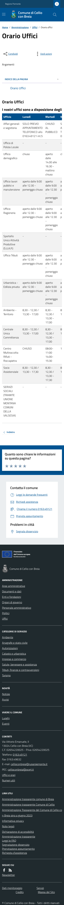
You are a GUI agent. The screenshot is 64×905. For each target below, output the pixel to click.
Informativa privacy (13, 821)
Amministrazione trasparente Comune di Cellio (28, 804)
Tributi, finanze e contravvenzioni (20, 670)
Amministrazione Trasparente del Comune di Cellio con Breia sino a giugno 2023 (32, 812)
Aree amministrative (13, 586)
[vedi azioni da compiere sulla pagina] (43, 54)
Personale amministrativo (16, 608)
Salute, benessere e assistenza (19, 664)
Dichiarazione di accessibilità (18, 832)
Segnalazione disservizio (15, 845)
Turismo (6, 675)
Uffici (34, 27)
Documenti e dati (11, 591)
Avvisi (5, 699)
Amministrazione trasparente (18, 836)
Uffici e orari (8, 775)
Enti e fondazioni (11, 597)
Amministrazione (20, 27)
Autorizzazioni (10, 648)
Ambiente (7, 637)
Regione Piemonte (13, 3)
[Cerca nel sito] (53, 15)
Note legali (8, 826)
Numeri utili (8, 780)
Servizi (40, 888)
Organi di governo (12, 602)
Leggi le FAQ (9, 841)
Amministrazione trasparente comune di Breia (28, 799)
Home (5, 27)
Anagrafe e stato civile (14, 643)
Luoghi (6, 718)
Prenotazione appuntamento (18, 849)
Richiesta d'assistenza (14, 853)
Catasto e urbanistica (14, 654)
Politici (5, 613)
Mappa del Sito (46, 892)
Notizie (6, 694)
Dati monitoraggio (12, 888)
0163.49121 (20, 755)
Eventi (5, 724)
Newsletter (8, 875)
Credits (20, 892)
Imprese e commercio (14, 659)
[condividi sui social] (10, 54)
